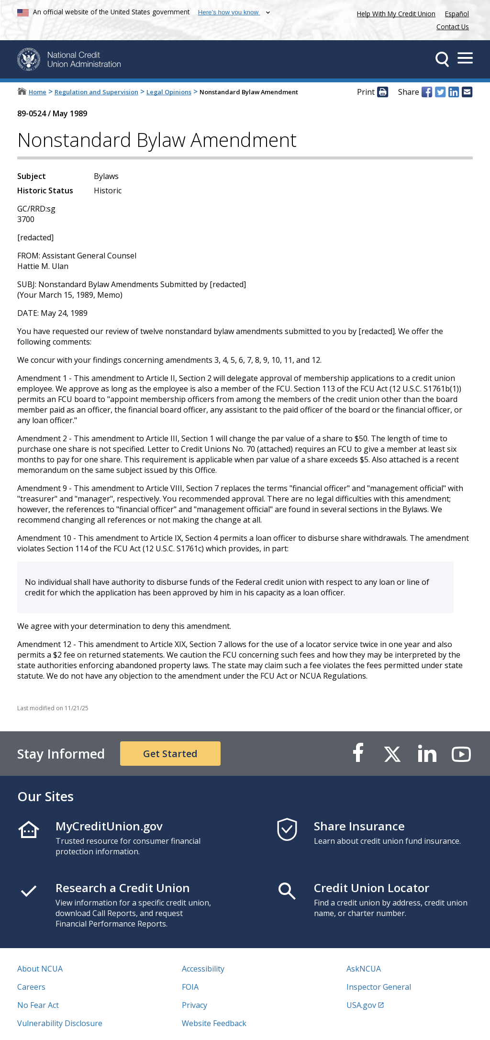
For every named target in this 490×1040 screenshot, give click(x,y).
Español (457, 13)
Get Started (170, 753)
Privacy (194, 1005)
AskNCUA (363, 968)
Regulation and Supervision (96, 92)
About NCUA (40, 968)
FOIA (190, 987)
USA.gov (361, 1005)
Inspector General (378, 987)
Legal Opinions (168, 92)
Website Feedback (214, 1023)
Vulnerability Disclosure (59, 1023)
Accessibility (203, 968)
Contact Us (452, 26)
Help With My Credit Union (394, 12)
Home (37, 92)
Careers (31, 987)
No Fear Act (38, 1005)
